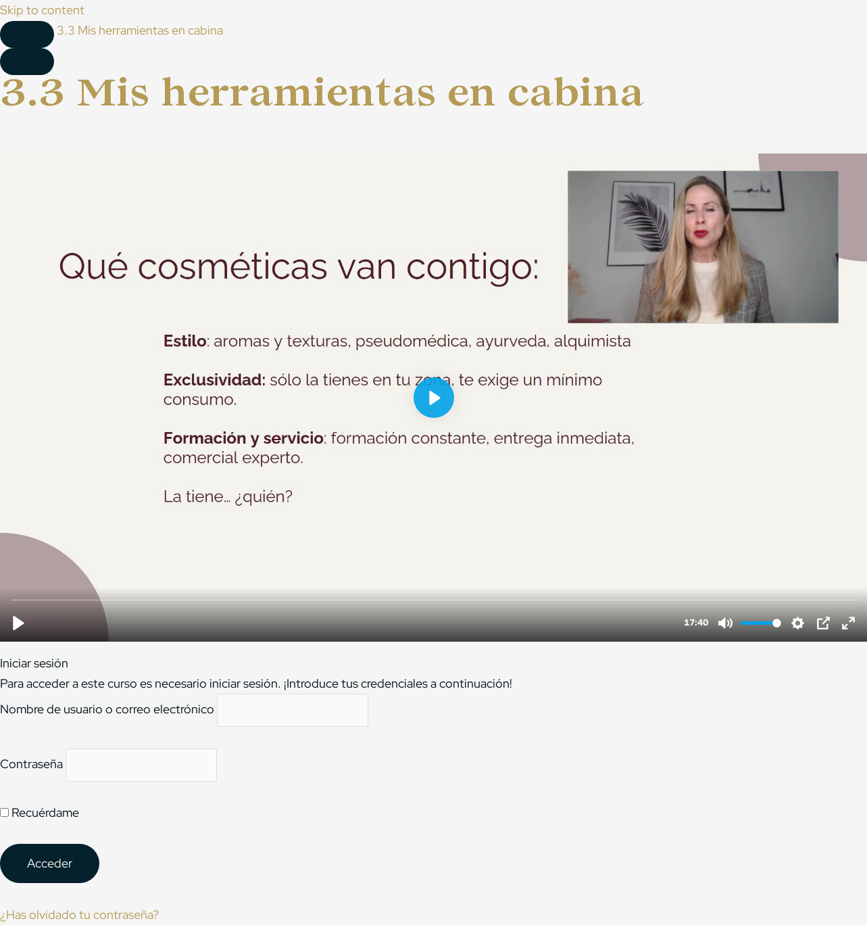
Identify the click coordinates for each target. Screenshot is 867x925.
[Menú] (27, 61)
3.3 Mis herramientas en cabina (140, 30)
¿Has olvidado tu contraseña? (79, 914)
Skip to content (42, 10)
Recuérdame (39, 812)
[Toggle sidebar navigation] (27, 34)
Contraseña (31, 764)
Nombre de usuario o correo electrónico (107, 709)
